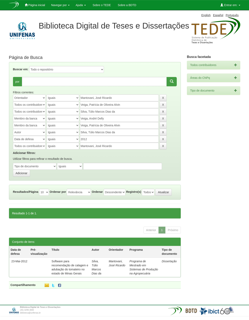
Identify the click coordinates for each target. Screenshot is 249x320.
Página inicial (35, 5)
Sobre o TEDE (101, 5)
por (17, 81)
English (206, 15)
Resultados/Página (25, 191)
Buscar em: (20, 69)
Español (218, 15)
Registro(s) (133, 191)
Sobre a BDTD (126, 5)
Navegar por (60, 5)
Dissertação (169, 261)
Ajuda (81, 5)
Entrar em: (230, 5)
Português (232, 15)
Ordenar (97, 191)
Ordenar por (58, 191)
